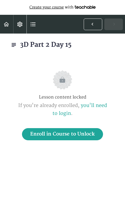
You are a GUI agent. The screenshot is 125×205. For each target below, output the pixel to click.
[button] (6, 24)
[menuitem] (19, 24)
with (62, 7)
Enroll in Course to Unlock (62, 134)
